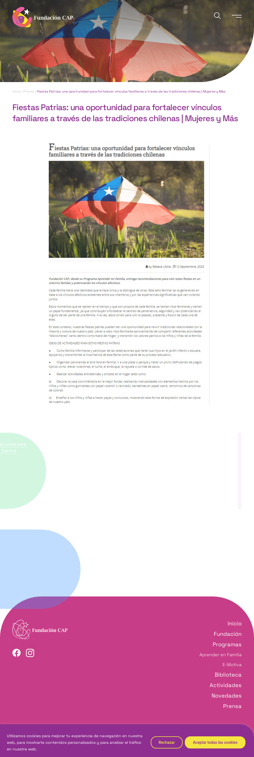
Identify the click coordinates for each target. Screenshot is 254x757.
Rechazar (167, 742)
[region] (127, 740)
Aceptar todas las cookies (215, 742)
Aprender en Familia (220, 655)
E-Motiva (232, 665)
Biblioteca (228, 674)
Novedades (227, 695)
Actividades (226, 685)
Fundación (228, 633)
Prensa (28, 91)
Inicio (16, 91)
